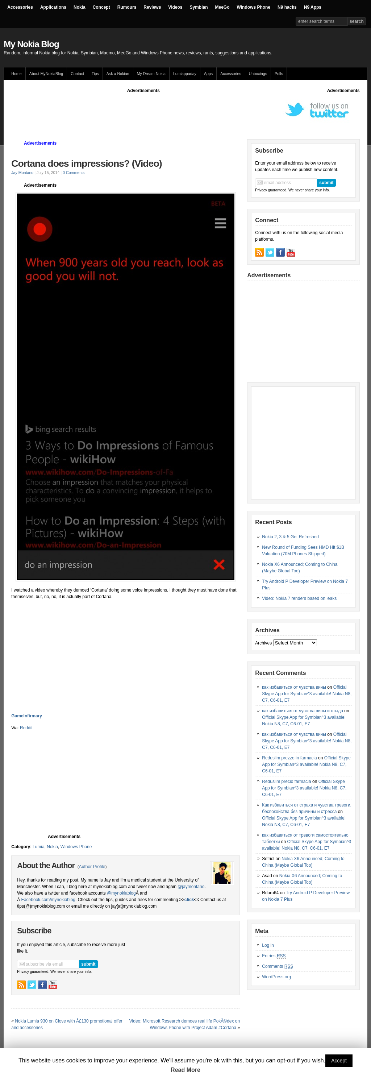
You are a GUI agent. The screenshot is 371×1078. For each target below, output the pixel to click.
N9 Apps (312, 7)
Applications (53, 7)
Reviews (152, 7)
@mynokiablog (121, 893)
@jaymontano (191, 886)
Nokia (80, 7)
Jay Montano (22, 172)
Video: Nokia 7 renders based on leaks (299, 598)
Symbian (199, 7)
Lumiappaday (184, 73)
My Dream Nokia (151, 73)
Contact (77, 73)
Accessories (20, 7)
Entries (273, 956)
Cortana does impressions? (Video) (86, 163)
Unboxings (258, 73)
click (189, 899)
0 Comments (73, 172)
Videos (175, 7)
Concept (101, 7)
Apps (208, 73)
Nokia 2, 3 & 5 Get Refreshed (290, 536)
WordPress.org (276, 976)
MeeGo (222, 7)
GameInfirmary (26, 715)
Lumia (39, 846)
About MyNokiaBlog (46, 73)
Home (16, 73)
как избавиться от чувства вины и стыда (302, 710)
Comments (277, 966)
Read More (185, 1070)
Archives (263, 643)
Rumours (127, 7)
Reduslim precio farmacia (286, 781)
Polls (279, 73)
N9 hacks (287, 7)
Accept (339, 1061)
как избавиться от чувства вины (294, 687)
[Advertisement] (143, 110)
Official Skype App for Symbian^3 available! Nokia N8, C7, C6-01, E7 (306, 694)
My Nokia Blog (31, 44)
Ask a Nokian (118, 73)
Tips (95, 73)
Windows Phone (254, 7)
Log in (268, 945)
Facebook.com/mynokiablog (48, 899)
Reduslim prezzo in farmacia (289, 757)
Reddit (26, 727)
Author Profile (92, 866)
